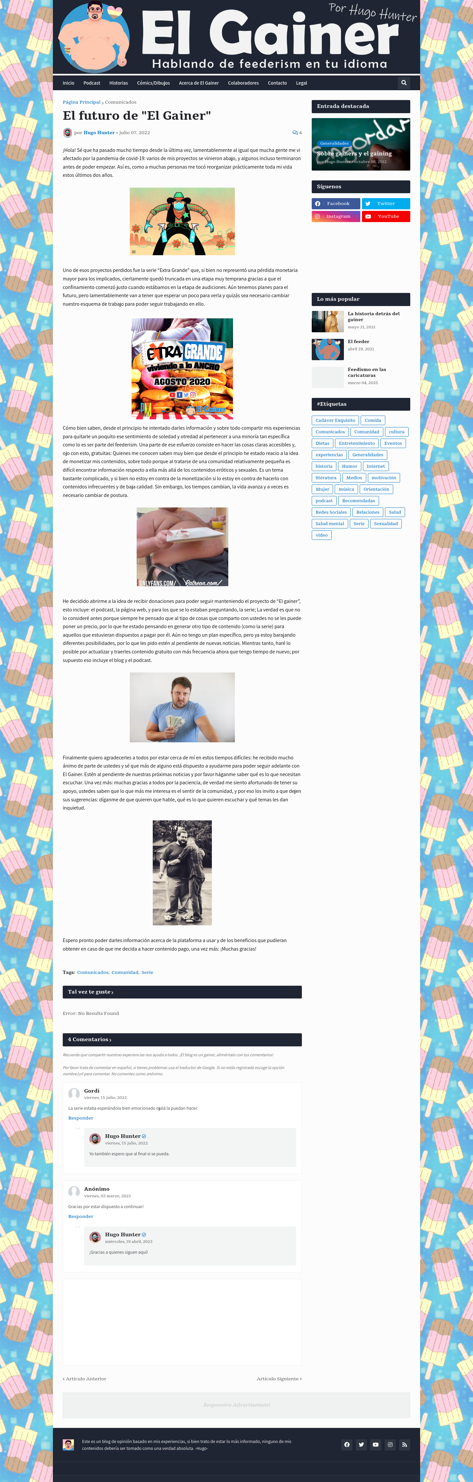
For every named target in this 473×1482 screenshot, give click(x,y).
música (346, 489)
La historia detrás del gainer (374, 317)
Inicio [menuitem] (68, 83)
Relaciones (367, 512)
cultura (397, 432)
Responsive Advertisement (236, 1405)
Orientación (376, 489)
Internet (376, 466)
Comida (373, 420)
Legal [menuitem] (301, 83)
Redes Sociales (331, 512)
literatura (326, 478)
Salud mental (330, 524)
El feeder (359, 342)
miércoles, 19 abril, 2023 (128, 1241)
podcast (324, 501)
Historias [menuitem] (118, 83)
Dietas (322, 443)
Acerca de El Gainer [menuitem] (199, 83)
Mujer (322, 489)
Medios (354, 478)
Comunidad (125, 972)
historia (324, 466)
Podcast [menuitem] (91, 83)
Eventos (393, 443)
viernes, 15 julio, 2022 (105, 1097)
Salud (395, 512)
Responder (80, 1118)
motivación (384, 478)
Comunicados (121, 102)
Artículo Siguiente (278, 1379)
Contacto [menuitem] (277, 83)
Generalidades (367, 455)
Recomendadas (358, 501)
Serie (147, 972)
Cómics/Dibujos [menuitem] (153, 83)
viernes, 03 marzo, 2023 (107, 1196)
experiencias (329, 455)
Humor (349, 466)
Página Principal (82, 102)
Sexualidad (386, 524)
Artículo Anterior (86, 1379)
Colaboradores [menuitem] (243, 83)
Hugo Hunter (123, 1136)
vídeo (322, 535)
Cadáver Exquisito (335, 420)
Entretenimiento (357, 443)
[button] (404, 83)
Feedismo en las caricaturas (367, 373)
